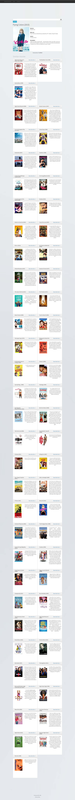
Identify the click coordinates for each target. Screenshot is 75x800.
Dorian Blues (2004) (19, 640)
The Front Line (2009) (19, 431)
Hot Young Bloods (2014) (44, 176)
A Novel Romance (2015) (20, 268)
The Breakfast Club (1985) (44, 60)
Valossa (36, 795)
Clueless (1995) (42, 547)
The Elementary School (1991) (20, 617)
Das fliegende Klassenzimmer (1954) (19, 408)
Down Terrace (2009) (19, 315)
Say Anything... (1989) (19, 384)
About (14, 1)
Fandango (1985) (42, 384)
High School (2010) (19, 732)
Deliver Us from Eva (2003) (20, 222)
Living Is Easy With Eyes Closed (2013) (19, 176)
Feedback (18, 1)
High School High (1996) (44, 686)
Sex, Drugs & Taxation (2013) (19, 478)
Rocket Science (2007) (44, 106)
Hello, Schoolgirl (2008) (44, 477)
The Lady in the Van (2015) (20, 292)
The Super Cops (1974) (19, 338)
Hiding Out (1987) (43, 454)
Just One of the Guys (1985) (43, 710)
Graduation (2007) (18, 152)
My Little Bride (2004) (44, 593)
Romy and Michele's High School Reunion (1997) (20, 687)
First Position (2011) (43, 292)
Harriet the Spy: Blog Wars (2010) (20, 547)
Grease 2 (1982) (42, 361)
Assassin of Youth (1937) (44, 268)
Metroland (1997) (18, 663)
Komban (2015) (42, 199)
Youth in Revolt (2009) (44, 315)
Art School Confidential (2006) (44, 246)
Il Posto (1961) (18, 500)
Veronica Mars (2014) (43, 640)
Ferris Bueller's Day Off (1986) (44, 431)
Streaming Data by (37, 52)
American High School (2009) (44, 733)
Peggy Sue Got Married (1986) (44, 571)
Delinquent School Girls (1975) (44, 339)
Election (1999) (18, 756)
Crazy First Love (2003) (44, 222)
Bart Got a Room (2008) (44, 408)
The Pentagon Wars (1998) (44, 524)
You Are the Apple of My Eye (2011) (20, 130)
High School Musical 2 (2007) (44, 617)
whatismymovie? (7, 1)
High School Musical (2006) (20, 106)
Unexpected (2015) (19, 593)
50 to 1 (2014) (18, 245)
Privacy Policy (37, 797)
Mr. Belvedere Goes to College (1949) (19, 362)
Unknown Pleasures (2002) (20, 524)
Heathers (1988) (42, 152)
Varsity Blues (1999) (19, 83)
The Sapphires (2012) (43, 663)
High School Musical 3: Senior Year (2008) (19, 60)
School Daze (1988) (43, 129)
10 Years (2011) (18, 454)
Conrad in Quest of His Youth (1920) (19, 199)
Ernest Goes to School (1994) (19, 571)
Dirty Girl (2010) (42, 500)
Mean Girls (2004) (18, 709)
